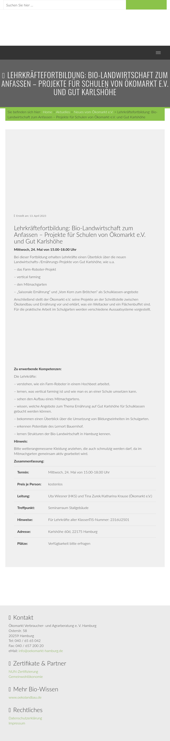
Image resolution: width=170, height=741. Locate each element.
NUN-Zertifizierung (23, 671)
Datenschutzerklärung (25, 718)
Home (47, 112)
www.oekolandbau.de (25, 697)
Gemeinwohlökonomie (26, 676)
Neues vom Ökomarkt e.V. (93, 112)
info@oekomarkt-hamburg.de (41, 651)
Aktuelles (63, 112)
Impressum (17, 723)
